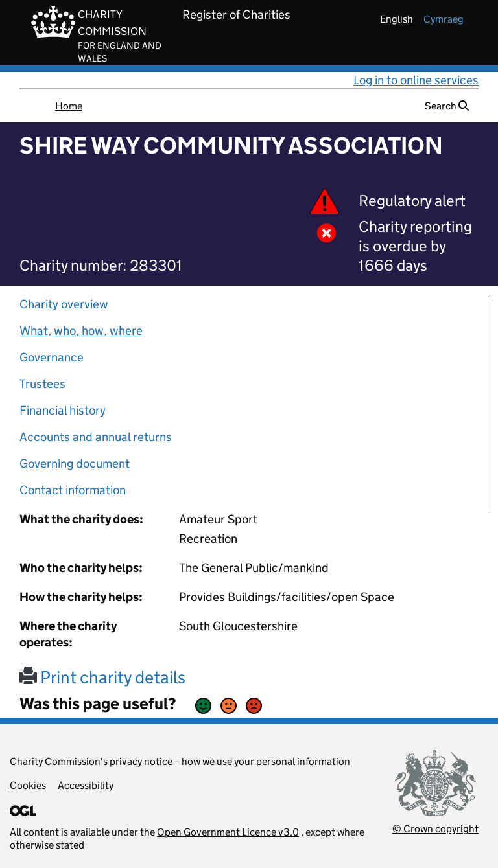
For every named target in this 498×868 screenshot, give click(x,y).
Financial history (62, 410)
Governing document (74, 463)
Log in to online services (416, 80)
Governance (51, 357)
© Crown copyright (435, 829)
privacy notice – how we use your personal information (230, 761)
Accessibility (85, 785)
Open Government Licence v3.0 (228, 832)
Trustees (42, 383)
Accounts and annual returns (95, 436)
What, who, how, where (81, 330)
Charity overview (63, 304)
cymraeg (443, 19)
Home (68, 106)
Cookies (28, 785)
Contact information (72, 490)
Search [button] (447, 106)
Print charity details (102, 677)
